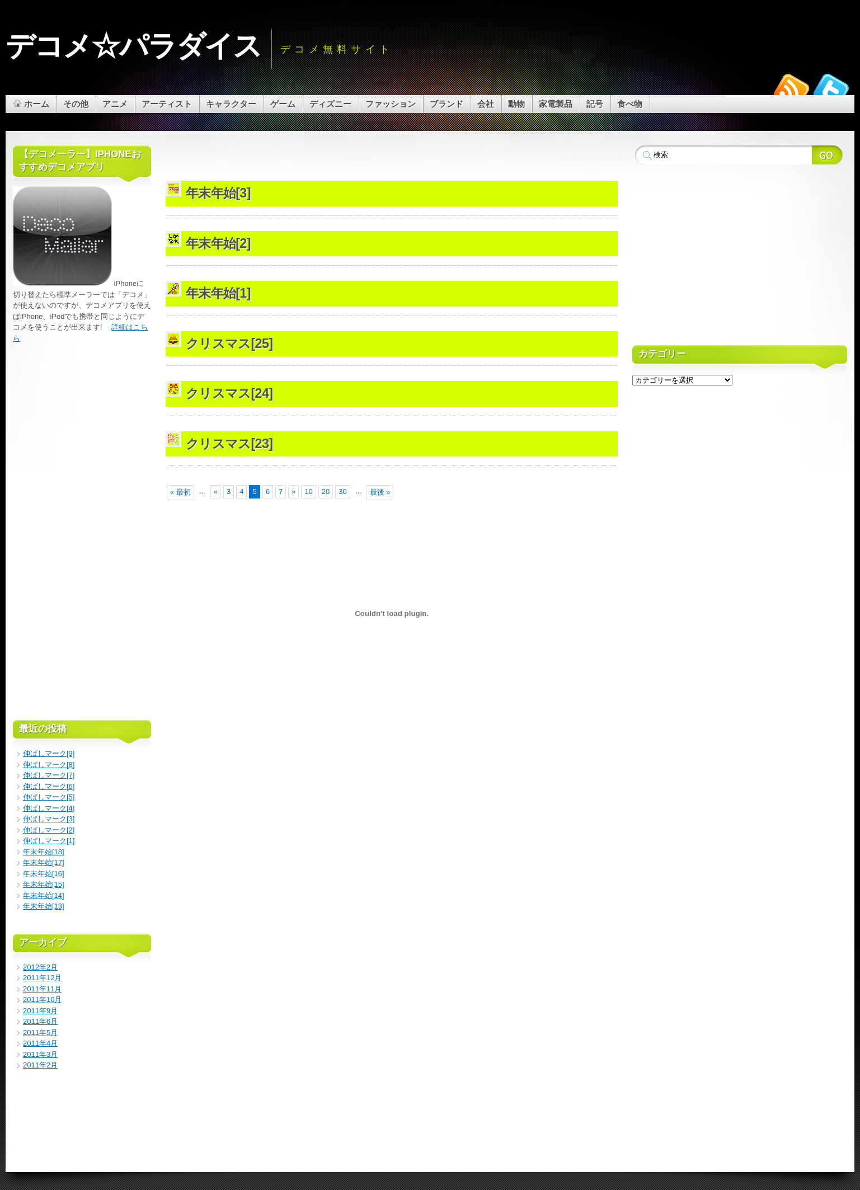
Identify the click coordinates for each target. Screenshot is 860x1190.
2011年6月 (40, 1021)
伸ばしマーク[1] (48, 840)
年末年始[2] (218, 243)
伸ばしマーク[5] (48, 797)
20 (326, 491)
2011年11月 (42, 989)
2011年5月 (40, 1032)
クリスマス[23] (229, 443)
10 (308, 491)
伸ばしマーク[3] (48, 819)
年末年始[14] (43, 895)
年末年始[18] (43, 852)
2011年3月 (40, 1054)
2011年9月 (40, 1010)
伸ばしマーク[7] (48, 775)
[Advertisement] (392, 155)
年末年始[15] (43, 884)
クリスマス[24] (229, 393)
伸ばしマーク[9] (48, 753)
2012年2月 (40, 967)
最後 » (380, 492)
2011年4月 (40, 1043)
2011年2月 (40, 1065)
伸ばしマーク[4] (48, 808)
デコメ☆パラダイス (133, 46)
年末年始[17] (43, 862)
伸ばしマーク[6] (48, 786)
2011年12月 (42, 977)
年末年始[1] (218, 293)
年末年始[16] (43, 873)
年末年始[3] (218, 193)
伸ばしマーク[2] (48, 830)
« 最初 (180, 492)
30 (342, 491)
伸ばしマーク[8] (48, 764)
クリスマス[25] (229, 343)
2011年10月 (42, 999)
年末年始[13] (43, 906)
